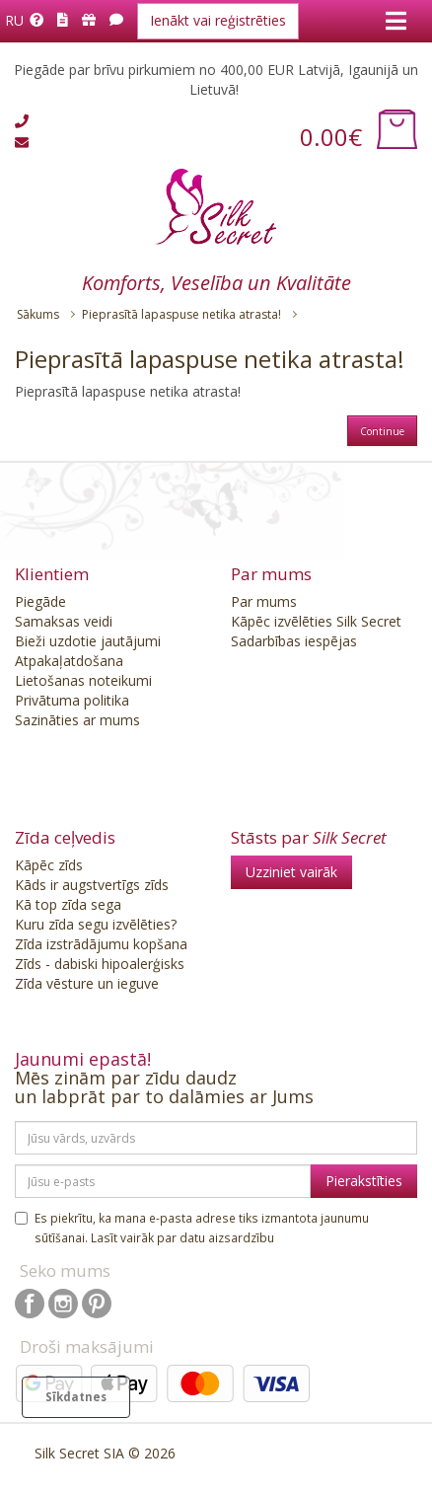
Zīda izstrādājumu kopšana (101, 943)
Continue (382, 431)
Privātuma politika (72, 700)
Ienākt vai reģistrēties (218, 20)
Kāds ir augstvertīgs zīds (92, 884)
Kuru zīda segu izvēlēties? (96, 924)
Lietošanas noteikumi (83, 680)
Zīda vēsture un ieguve (87, 983)
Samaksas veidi (63, 621)
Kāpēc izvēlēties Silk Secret (316, 621)
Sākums (38, 314)
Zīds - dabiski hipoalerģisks (99, 963)
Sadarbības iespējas (294, 641)
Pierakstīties (363, 1180)
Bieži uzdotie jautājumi (88, 641)
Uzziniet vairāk (291, 871)
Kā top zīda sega (68, 904)
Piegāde (40, 601)
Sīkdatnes (76, 1396)
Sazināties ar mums (77, 719)
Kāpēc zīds (49, 865)
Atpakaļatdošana (69, 660)
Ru (14, 20)
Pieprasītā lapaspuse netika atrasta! (181, 314)
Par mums (264, 601)
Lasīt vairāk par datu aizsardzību (182, 1237)
